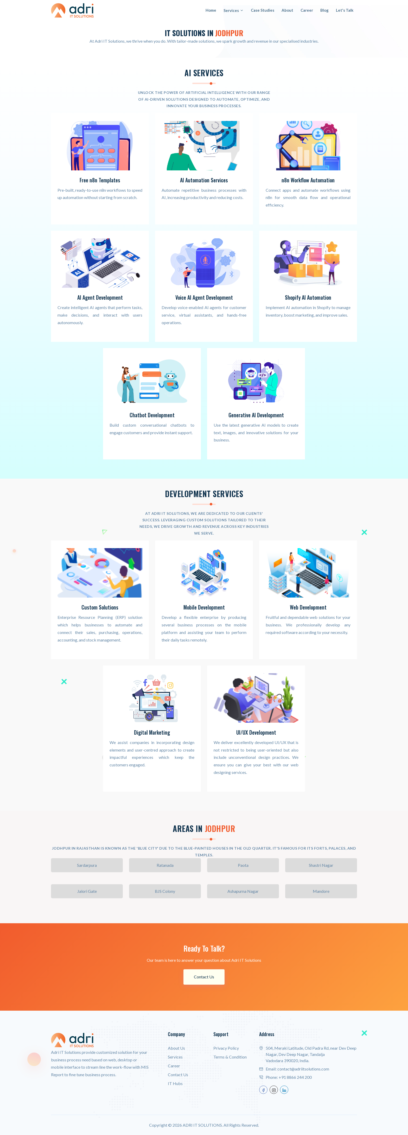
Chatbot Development (152, 415)
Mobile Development (204, 607)
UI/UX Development (256, 732)
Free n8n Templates (100, 180)
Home (211, 10)
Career (307, 10)
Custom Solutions (100, 607)
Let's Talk (344, 10)
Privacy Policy (226, 1047)
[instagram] (274, 1089)
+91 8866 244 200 (295, 1076)
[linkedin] (284, 1089)
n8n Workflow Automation (308, 180)
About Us (176, 1047)
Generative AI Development (256, 415)
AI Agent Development (100, 297)
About (287, 10)
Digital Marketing (152, 732)
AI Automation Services (204, 180)
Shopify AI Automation (308, 297)
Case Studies (262, 10)
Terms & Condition (230, 1056)
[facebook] (263, 1089)
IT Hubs (175, 1082)
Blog (324, 10)
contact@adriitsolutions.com (303, 1068)
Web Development (308, 607)
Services (234, 10)
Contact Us (204, 976)
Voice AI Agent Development (204, 297)
